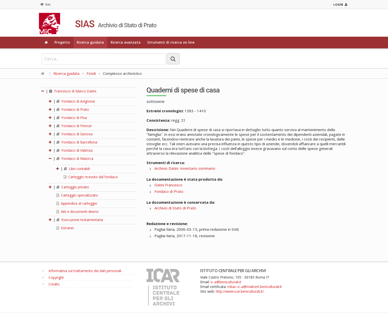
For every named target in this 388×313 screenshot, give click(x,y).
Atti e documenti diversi (77, 211)
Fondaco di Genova (74, 134)
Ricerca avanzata (126, 42)
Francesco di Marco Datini (72, 91)
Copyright (53, 277)
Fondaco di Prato (72, 109)
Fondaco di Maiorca (74, 158)
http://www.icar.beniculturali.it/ (240, 291)
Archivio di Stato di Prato (175, 207)
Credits (51, 284)
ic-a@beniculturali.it (226, 282)
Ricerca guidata (90, 42)
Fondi (91, 73)
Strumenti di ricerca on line (170, 42)
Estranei (65, 228)
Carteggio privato (72, 187)
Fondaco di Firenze (74, 125)
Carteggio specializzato (77, 195)
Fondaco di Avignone (75, 101)
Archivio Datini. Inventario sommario (184, 168)
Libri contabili (77, 168)
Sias (45, 4)
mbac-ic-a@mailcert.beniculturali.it (254, 286)
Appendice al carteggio (76, 203)
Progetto (62, 42)
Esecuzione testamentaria (79, 219)
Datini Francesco (168, 184)
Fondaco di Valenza (74, 150)
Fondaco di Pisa (71, 117)
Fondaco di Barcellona (76, 142)
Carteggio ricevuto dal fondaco (91, 176)
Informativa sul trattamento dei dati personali (82, 270)
